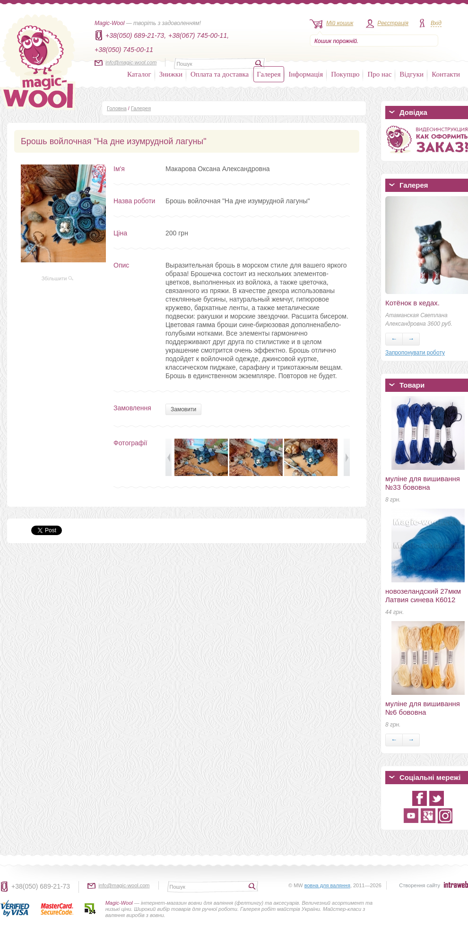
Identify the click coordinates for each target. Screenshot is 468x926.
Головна (117, 108)
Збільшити (58, 278)
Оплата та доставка (220, 74)
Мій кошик (339, 23)
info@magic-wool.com (130, 62)
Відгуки (411, 74)
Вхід (436, 23)
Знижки (170, 74)
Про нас (379, 74)
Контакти (446, 74)
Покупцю (345, 74)
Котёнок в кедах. (412, 303)
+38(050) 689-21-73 (40, 886)
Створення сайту (419, 885)
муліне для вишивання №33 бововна (422, 483)
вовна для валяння (327, 885)
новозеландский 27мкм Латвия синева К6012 (423, 595)
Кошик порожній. (336, 41)
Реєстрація (392, 23)
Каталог (139, 74)
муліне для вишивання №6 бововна (422, 708)
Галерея (268, 74)
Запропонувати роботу (415, 352)
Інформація (306, 74)
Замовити (183, 409)
